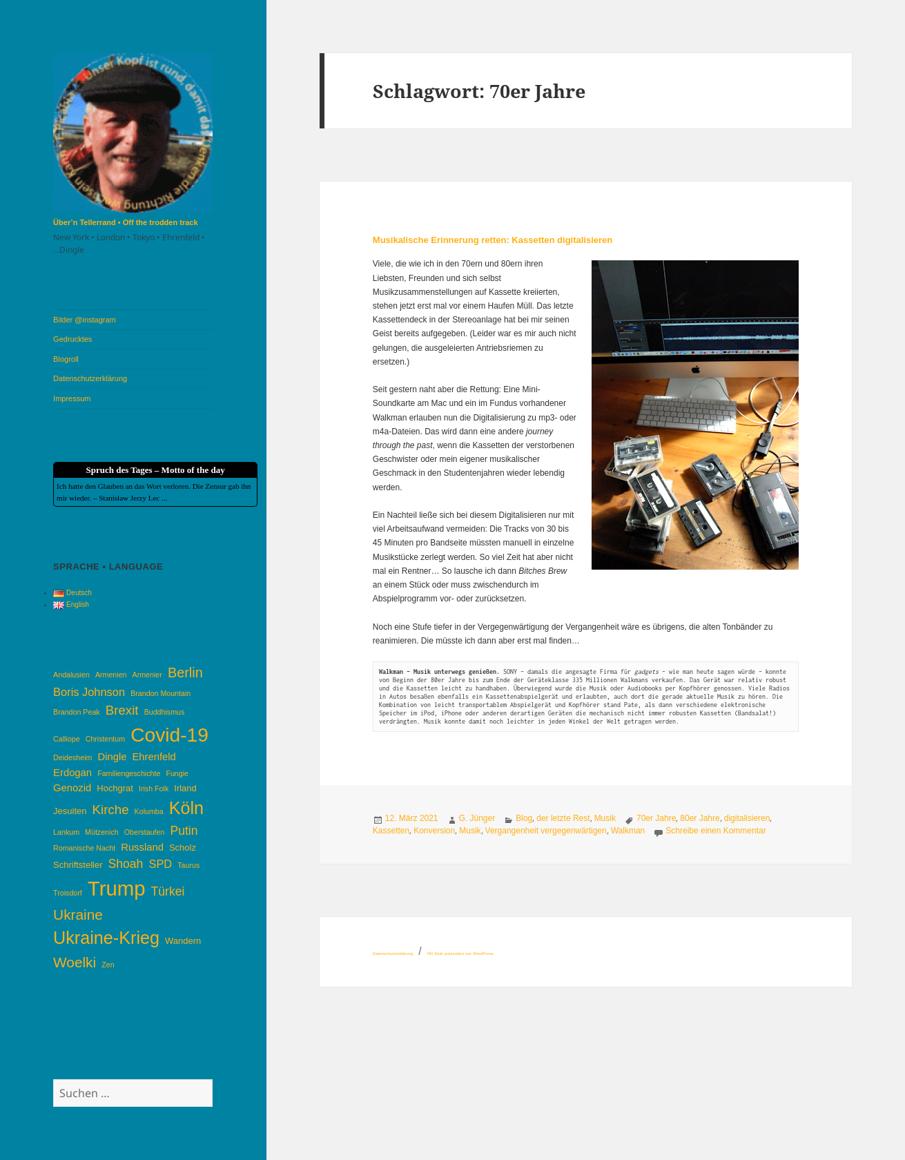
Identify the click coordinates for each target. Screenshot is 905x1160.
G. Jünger (477, 818)
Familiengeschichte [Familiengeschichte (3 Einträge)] (128, 773)
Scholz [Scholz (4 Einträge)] (182, 847)
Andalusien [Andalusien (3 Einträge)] (71, 674)
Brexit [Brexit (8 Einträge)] (122, 710)
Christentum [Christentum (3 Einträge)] (105, 739)
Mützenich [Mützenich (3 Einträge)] (102, 832)
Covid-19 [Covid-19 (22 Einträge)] (169, 735)
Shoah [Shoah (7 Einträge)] (126, 864)
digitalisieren (747, 818)
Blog (524, 818)
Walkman (628, 830)
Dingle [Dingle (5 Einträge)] (111, 756)
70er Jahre (656, 818)
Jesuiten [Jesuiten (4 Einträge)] (69, 811)
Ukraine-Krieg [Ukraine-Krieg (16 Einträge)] (106, 937)
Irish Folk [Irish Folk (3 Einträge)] (153, 788)
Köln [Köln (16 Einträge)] (186, 808)
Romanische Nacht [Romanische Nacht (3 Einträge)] (84, 848)
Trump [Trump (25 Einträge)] (117, 888)
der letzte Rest (563, 818)
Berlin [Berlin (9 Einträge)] (185, 672)
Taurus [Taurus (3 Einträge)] (188, 865)
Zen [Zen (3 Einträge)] (107, 964)
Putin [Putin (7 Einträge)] (183, 831)
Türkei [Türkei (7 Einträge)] (168, 891)
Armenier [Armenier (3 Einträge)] (147, 674)
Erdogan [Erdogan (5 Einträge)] (72, 772)
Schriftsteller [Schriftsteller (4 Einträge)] (77, 865)
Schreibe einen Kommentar (715, 830)
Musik (605, 818)
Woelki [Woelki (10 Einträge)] (74, 962)
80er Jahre (699, 818)
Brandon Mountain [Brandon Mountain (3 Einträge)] (160, 693)
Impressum (71, 398)
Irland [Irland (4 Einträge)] (185, 788)
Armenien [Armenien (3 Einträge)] (111, 674)
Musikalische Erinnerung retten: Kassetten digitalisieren (492, 240)
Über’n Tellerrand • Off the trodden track (125, 222)
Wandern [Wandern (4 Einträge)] (183, 941)
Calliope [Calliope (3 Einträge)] (66, 739)
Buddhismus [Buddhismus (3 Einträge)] (164, 712)
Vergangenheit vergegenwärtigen (546, 830)
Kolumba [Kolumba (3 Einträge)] (149, 811)
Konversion (434, 830)
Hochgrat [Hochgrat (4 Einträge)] (115, 788)
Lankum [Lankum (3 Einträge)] (66, 832)
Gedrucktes (72, 339)
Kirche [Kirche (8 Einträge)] (110, 809)
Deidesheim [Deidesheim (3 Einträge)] (72, 757)
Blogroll (66, 359)
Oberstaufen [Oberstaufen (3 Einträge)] (144, 832)
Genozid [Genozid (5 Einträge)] (72, 787)
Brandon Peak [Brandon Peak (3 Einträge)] (76, 712)
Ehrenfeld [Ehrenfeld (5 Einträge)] (153, 756)
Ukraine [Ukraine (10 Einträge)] (78, 914)
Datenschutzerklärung (90, 378)
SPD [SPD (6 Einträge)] (160, 864)
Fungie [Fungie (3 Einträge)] (177, 773)
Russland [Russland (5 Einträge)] (142, 847)
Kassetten (391, 830)
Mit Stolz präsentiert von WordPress (460, 953)
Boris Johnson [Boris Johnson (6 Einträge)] (89, 692)
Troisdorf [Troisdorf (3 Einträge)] (67, 893)
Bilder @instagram (84, 320)
